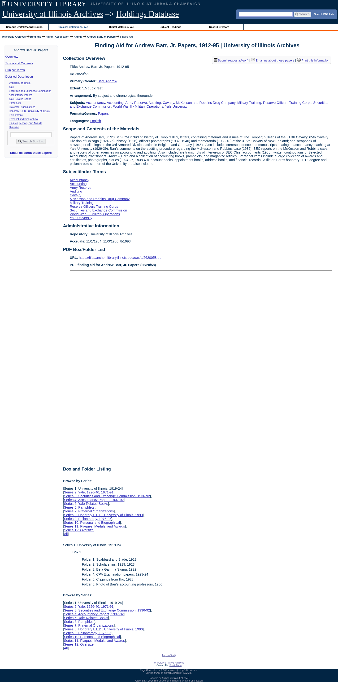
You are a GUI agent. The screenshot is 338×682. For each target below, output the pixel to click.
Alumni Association (57, 36)
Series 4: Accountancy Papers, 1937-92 (94, 500)
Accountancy (95, 103)
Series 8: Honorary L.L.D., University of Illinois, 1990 (103, 515)
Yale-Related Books (20, 98)
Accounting (115, 103)
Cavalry (168, 103)
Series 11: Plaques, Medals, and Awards (94, 526)
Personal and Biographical (23, 119)
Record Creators (219, 27)
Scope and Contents (19, 63)
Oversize (14, 127)
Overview (11, 56)
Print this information (313, 60)
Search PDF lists (324, 14)
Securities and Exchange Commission (30, 90)
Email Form (175, 665)
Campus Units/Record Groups (24, 27)
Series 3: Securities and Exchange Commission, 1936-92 (107, 496)
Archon (165, 678)
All (66, 534)
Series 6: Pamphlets (79, 507)
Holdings (35, 36)
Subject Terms (15, 70)
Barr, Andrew (107, 81)
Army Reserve (136, 103)
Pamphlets (15, 102)
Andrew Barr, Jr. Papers (101, 36)
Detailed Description (19, 76)
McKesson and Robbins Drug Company (205, 103)
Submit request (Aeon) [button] (231, 60)
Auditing (155, 103)
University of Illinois (19, 82)
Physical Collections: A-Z (73, 27)
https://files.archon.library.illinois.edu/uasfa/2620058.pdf (120, 258)
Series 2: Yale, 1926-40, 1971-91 (88, 492)
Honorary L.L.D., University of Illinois (29, 111)
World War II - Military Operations (138, 106)
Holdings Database (147, 14)
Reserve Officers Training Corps (287, 103)
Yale (11, 86)
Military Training (249, 103)
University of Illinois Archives (52, 14)
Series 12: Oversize (79, 530)
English (95, 121)
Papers (103, 113)
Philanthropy (16, 115)
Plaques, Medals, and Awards (25, 123)
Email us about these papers (31, 152)
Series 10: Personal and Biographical (92, 522)
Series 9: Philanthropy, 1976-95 (87, 519)
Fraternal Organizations (22, 107)
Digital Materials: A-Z (121, 27)
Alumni (78, 36)
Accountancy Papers (20, 94)
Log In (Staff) (169, 655)
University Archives (14, 36)
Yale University (176, 106)
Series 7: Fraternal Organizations (89, 511)
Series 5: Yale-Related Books (86, 504)
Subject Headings (170, 27)
